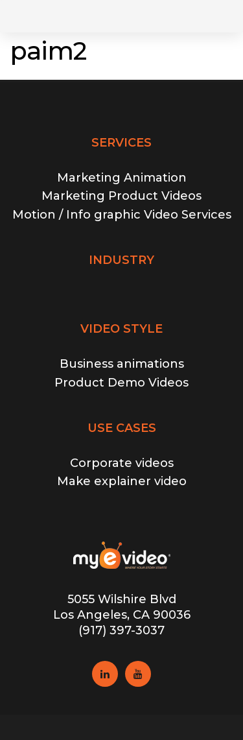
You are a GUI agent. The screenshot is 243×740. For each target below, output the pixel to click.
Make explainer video (122, 481)
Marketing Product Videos (121, 196)
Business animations (122, 364)
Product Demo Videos (121, 383)
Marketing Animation (122, 178)
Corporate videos (122, 463)
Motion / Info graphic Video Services (121, 215)
